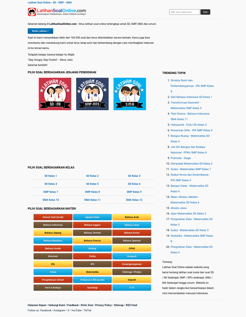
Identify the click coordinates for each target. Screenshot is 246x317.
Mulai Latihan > (40, 31)
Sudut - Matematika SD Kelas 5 (190, 230)
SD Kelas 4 (50, 183)
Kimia (53, 272)
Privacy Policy (103, 305)
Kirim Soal (87, 305)
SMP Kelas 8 (92, 191)
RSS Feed (131, 305)
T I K (131, 287)
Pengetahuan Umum (53, 279)
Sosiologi (92, 287)
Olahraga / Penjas (132, 272)
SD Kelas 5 (92, 183)
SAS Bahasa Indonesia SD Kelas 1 (191, 97)
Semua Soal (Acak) (53, 217)
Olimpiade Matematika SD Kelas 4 (191, 163)
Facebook (45, 310)
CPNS (132, 248)
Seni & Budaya (53, 287)
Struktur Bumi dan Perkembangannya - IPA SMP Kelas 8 (192, 86)
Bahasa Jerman (92, 232)
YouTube (76, 310)
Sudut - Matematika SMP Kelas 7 (191, 169)
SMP (61, 2)
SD (54, 2)
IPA (53, 264)
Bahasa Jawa (132, 225)
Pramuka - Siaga (181, 158)
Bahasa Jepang (53, 232)
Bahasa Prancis (92, 240)
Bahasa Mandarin (53, 240)
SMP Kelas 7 (50, 191)
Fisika (92, 256)
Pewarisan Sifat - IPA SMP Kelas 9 (191, 130)
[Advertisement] (92, 138)
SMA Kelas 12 (134, 199)
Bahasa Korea (131, 232)
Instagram (59, 310)
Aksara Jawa (178, 208)
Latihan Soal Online (39, 2)
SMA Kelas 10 (51, 199)
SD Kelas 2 (92, 175)
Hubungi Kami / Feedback (63, 305)
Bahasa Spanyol (132, 240)
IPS (92, 264)
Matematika (92, 272)
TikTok (88, 310)
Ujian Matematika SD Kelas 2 (188, 213)
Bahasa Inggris (92, 225)
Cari (205, 12)
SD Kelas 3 (134, 175)
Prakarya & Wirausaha (92, 279)
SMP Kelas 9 (134, 191)
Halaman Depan (37, 305)
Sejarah (132, 279)
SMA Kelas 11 (92, 199)
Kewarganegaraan (132, 264)
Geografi (132, 256)
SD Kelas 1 (50, 175)
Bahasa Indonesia (53, 225)
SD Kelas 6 (134, 183)
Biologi (92, 248)
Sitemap (119, 305)
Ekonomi (53, 256)
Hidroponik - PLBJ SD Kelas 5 (189, 124)
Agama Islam (92, 217)
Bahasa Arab (132, 217)
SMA (69, 2)
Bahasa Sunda (53, 248)
